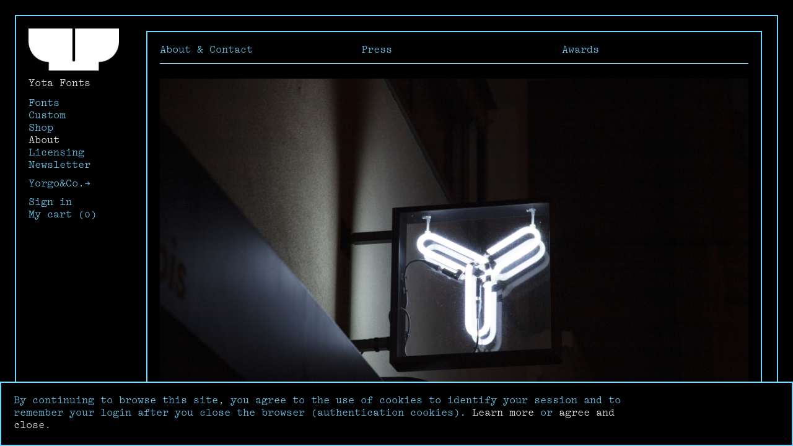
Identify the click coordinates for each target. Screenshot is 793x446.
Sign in (50, 203)
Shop (40, 128)
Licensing (56, 153)
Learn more (503, 413)
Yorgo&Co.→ (59, 184)
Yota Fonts (59, 84)
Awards (580, 50)
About (43, 141)
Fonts (43, 103)
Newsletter (59, 165)
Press (376, 50)
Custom (47, 116)
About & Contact (206, 50)
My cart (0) (62, 215)
